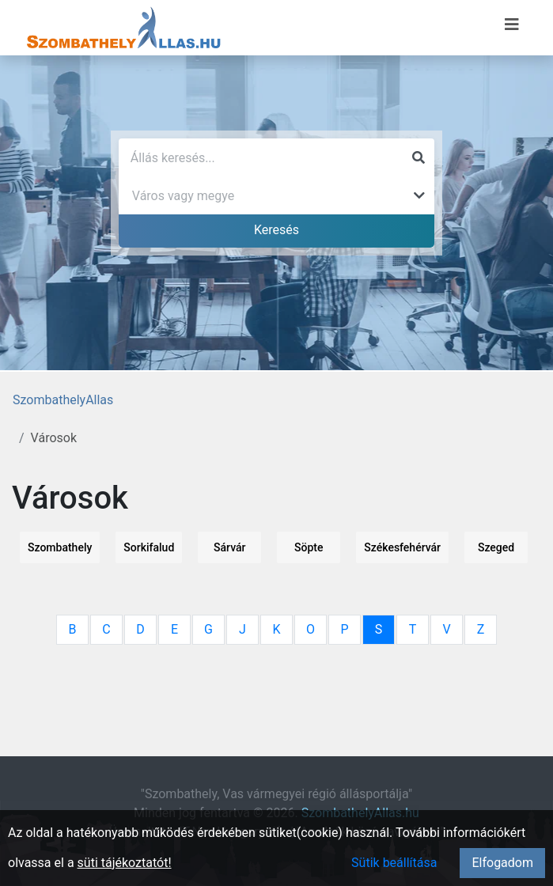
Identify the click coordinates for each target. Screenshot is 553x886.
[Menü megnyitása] (511, 24)
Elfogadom (502, 862)
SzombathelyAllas (63, 399)
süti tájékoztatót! (125, 862)
